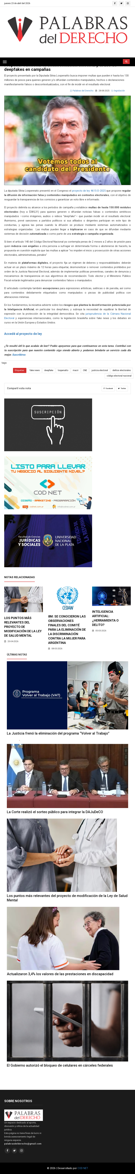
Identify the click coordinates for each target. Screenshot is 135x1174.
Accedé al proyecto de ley (23, 334)
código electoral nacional (119, 376)
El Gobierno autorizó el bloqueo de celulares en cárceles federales (60, 1065)
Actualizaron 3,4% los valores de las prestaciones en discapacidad (60, 974)
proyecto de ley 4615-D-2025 (89, 190)
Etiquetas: (20, 370)
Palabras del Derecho (81, 90)
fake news (35, 370)
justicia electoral (100, 370)
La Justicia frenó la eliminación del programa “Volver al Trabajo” (58, 733)
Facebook (108, 388)
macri (75, 370)
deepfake (48, 370)
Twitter (122, 388)
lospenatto (63, 370)
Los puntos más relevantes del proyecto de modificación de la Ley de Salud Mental (23, 626)
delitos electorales (121, 370)
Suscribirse (18, 354)
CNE (85, 370)
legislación (118, 90)
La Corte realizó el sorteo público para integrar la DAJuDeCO (55, 812)
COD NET (83, 1168)
